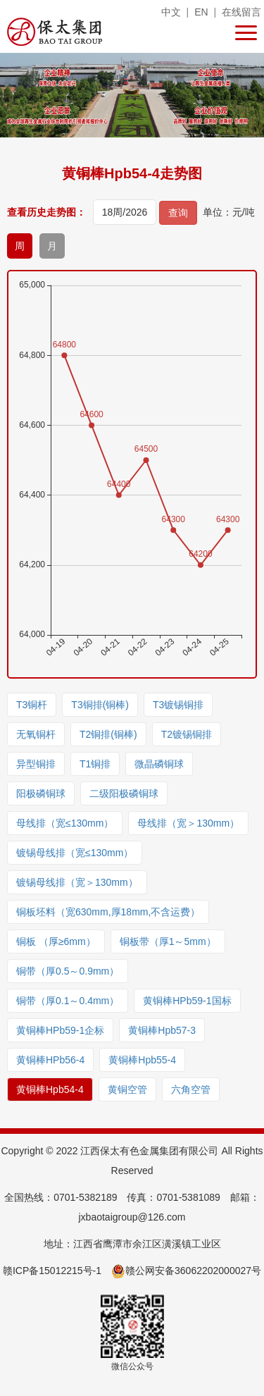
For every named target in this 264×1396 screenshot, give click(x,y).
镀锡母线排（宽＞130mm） (77, 882)
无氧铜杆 (36, 734)
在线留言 (241, 12)
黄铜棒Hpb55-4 (142, 1059)
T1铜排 (95, 764)
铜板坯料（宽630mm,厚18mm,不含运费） (108, 912)
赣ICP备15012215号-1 (52, 1270)
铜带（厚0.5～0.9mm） (67, 971)
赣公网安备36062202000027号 (186, 1270)
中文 (171, 12)
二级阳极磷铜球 (123, 793)
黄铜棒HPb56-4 (50, 1059)
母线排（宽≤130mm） (64, 823)
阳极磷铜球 (40, 793)
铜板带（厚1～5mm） (168, 941)
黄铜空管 (127, 1089)
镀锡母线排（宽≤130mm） (74, 852)
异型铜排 (36, 764)
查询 (178, 212)
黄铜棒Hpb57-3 (162, 1030)
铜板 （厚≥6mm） (56, 941)
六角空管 (190, 1089)
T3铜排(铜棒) (100, 704)
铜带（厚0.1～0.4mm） (67, 1000)
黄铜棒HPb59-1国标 (187, 1000)
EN (201, 12)
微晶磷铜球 (159, 764)
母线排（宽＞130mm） (188, 823)
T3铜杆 (31, 704)
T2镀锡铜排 (186, 734)
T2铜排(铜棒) (108, 734)
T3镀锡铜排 (178, 704)
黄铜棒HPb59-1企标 (60, 1030)
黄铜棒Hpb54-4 (50, 1089)
